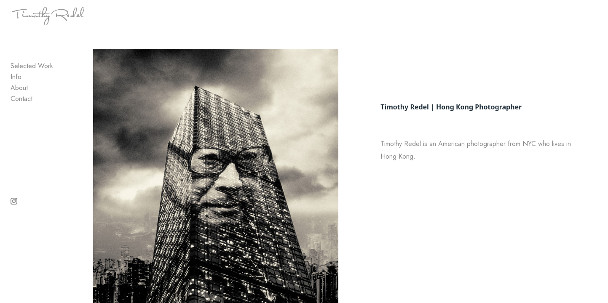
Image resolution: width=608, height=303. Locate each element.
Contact (21, 117)
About (19, 107)
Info (16, 96)
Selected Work (32, 85)
